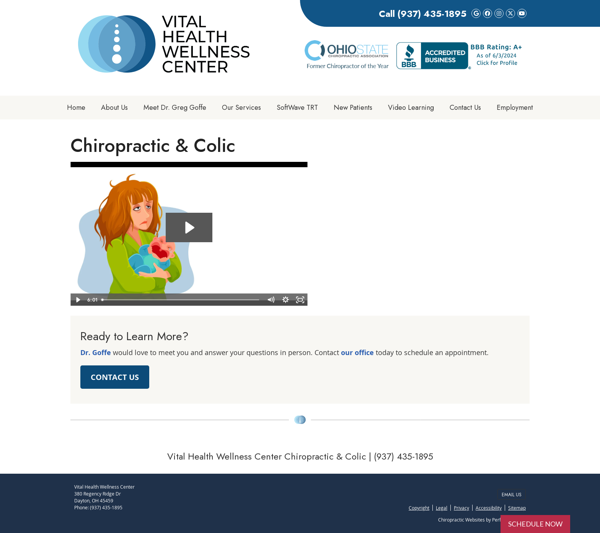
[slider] (180, 299)
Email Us (512, 494)
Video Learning (411, 107)
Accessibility (489, 508)
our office (357, 352)
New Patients (353, 107)
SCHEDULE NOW (535, 524)
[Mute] (270, 299)
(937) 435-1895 (431, 13)
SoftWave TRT (297, 107)
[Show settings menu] (285, 299)
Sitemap (517, 508)
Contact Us (465, 107)
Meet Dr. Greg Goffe (174, 107)
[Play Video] (77, 299)
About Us (114, 107)
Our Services (241, 107)
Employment (515, 107)
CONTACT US (115, 377)
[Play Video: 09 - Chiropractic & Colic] (189, 228)
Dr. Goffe (95, 352)
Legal (441, 508)
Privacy (461, 508)
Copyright (419, 508)
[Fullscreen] (300, 299)
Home (76, 107)
